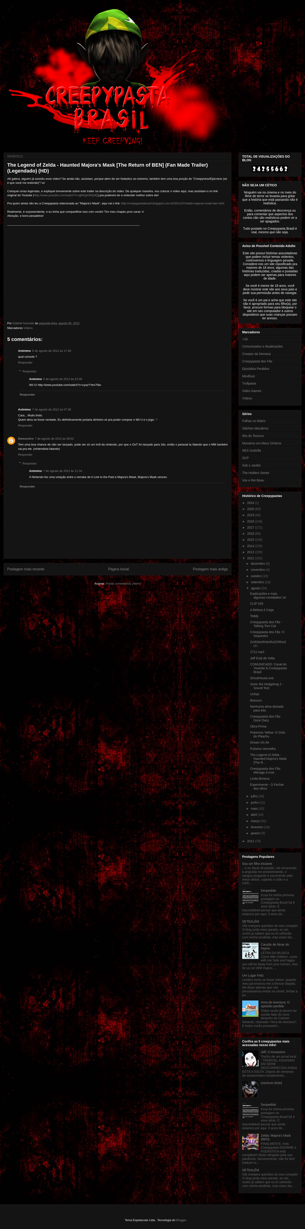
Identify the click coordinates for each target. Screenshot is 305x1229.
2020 (251, 509)
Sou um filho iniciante (257, 863)
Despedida (268, 890)
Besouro (256, 700)
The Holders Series (255, 473)
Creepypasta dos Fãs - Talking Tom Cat (266, 624)
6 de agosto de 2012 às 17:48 (51, 350)
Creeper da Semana (256, 354)
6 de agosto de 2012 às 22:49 (62, 379)
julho (254, 796)
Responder (25, 362)
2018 (251, 521)
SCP (245, 458)
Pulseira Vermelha (263, 749)
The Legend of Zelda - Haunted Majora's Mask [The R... (268, 758)
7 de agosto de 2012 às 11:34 (62, 471)
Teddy (254, 616)
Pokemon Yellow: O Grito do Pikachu (267, 734)
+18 (245, 339)
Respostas (29, 371)
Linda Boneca (260, 778)
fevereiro (257, 827)
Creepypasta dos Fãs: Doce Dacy (265, 718)
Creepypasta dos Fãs (257, 361)
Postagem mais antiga (210, 569)
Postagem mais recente (25, 569)
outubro (256, 576)
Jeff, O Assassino (273, 1052)
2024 (251, 503)
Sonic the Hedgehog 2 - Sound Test (266, 686)
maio (254, 808)
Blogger (181, 1220)
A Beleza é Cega (262, 610)
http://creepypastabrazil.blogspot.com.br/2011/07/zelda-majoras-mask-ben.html (172, 203)
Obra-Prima (258, 726)
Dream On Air (259, 742)
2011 (251, 841)
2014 (251, 546)
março (255, 821)
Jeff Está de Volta (262, 658)
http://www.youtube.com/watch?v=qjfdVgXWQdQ (66, 195)
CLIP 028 (256, 603)
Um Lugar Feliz (253, 975)
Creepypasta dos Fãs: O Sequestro (267, 634)
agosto (256, 588)
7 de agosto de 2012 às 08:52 (54, 438)
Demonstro (26, 438)
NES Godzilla (251, 450)
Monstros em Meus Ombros (261, 443)
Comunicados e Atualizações (262, 346)
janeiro (256, 833)
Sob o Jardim (251, 465)
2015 (251, 539)
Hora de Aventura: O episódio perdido (275, 1004)
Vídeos (28, 328)
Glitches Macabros (255, 428)
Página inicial (118, 569)
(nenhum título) (271, 1083)
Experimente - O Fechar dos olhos (267, 786)
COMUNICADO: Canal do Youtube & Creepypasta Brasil (268, 668)
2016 (251, 533)
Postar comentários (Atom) (123, 583)
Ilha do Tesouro (253, 436)
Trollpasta (249, 383)
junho (255, 802)
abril (254, 814)
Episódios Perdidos (255, 369)
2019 (251, 515)
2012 (251, 558)
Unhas (254, 694)
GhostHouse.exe (262, 678)
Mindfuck (248, 376)
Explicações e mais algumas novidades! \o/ (268, 595)
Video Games (251, 391)
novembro (258, 569)
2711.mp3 (257, 652)
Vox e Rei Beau (253, 480)
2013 (251, 552)
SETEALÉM (250, 921)
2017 (251, 527)
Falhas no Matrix (253, 421)
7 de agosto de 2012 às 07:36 (51, 409)
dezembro (258, 563)
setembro (258, 582)
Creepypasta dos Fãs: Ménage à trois (265, 770)
